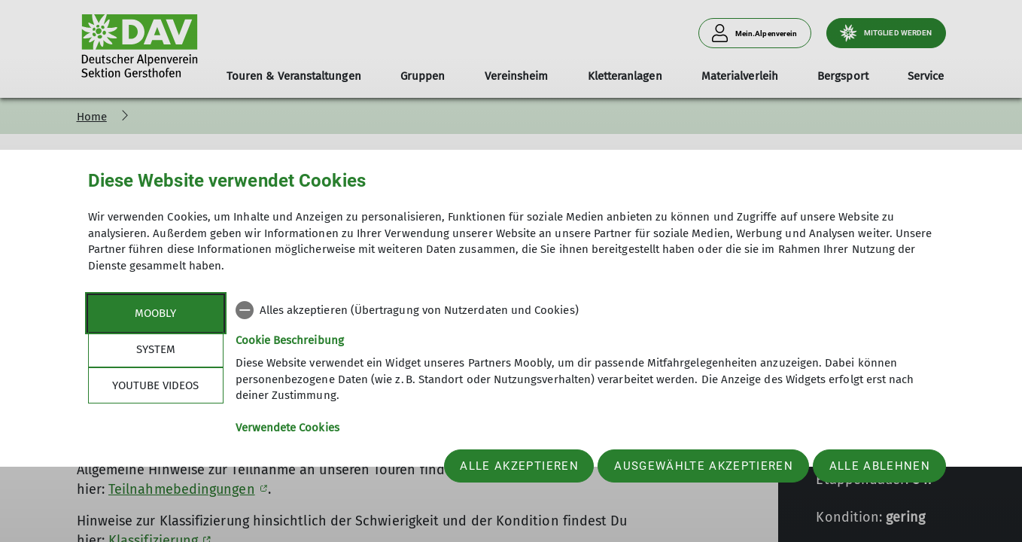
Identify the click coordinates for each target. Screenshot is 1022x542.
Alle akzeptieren (519, 466)
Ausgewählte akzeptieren (703, 466)
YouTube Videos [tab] (155, 385)
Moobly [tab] (155, 313)
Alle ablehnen (879, 466)
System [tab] (155, 349)
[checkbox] (585, 310)
